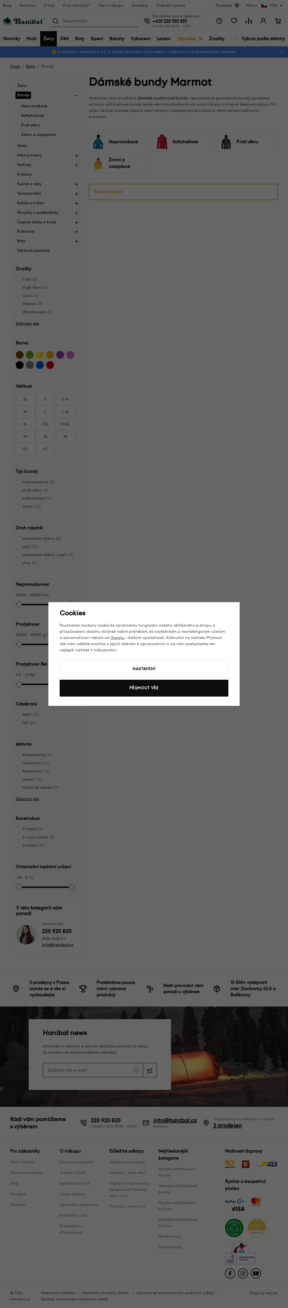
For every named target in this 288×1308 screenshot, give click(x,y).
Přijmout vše (144, 688)
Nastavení (144, 669)
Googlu (117, 637)
